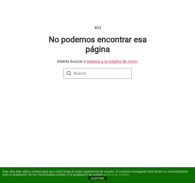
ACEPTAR (97, 178)
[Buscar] (68, 74)
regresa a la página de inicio (112, 61)
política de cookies (116, 174)
